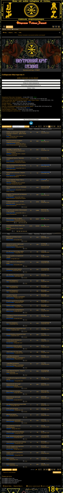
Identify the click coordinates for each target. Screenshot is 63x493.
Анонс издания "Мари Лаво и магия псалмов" (15, 180)
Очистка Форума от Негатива (9, 113)
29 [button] (44, 126)
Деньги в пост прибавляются (15, 310)
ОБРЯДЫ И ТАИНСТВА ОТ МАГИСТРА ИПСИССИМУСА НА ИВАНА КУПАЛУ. (15, 150)
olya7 (42, 345)
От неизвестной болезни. (8, 111)
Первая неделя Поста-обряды (15, 432)
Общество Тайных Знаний (13, 26)
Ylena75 (42, 328)
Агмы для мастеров (12, 408)
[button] (36, 127)
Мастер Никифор (10, 161)
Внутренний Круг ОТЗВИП (31, 70)
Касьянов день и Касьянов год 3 (16, 328)
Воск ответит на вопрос (13, 391)
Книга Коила (10, 458)
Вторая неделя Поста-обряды (15, 301)
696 (24, 231)
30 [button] (46, 126)
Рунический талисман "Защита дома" (15, 173)
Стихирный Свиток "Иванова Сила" (15, 158)
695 (21, 231)
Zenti (42, 255)
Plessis (42, 315)
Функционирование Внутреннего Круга (18, 144)
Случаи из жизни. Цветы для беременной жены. (14, 244)
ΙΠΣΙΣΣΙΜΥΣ (8, 153)
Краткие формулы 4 (12, 290)
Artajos (42, 377)
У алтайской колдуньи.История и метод (16, 378)
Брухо (7, 415)
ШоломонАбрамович (45, 322)
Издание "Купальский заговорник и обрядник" (16, 195)
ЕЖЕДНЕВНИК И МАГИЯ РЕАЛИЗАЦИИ (13, 426)
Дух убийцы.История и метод (15, 275)
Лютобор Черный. (6, 107)
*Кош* (7, 281)
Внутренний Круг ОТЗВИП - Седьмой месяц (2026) (14, 141)
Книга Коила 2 (10, 464)
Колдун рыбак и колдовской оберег (14, 256)
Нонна (42, 309)
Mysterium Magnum (10, 247)
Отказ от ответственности (31, 83)
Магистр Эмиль (9, 264)
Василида (43, 285)
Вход (10, 29)
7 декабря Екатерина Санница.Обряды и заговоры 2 (15, 356)
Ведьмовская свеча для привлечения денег (13, 384)
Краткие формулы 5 (12, 286)
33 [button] (54, 126)
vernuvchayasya (44, 261)
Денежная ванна (11, 414)
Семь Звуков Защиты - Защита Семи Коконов (15, 371)
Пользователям (13, 205)
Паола (42, 425)
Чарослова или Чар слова (14, 351)
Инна (42, 280)
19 (24, 222)
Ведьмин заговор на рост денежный (14, 237)
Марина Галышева (45, 186)
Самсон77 (43, 457)
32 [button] (51, 126)
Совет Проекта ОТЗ (10, 143)
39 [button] (58, 126)
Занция (42, 451)
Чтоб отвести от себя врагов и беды (15, 262)
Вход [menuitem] (56, 27)
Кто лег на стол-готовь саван (15, 251)
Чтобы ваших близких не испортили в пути (13, 340)
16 (19, 222)
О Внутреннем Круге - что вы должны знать (15, 202)
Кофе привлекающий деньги (15, 436)
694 (19, 231)
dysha (42, 351)
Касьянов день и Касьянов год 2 (16, 334)
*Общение (12, 191)
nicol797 (42, 236)
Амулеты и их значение (13, 420)
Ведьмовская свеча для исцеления (13, 397)
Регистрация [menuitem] (59, 27)
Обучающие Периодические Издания (18, 162)
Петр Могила (9, 270)
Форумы (24, 26)
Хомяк (42, 463)
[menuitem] (53, 27)
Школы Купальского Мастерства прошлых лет (16, 166)
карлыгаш (43, 396)
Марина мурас (44, 390)
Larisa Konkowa (44, 435)
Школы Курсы (13, 169)
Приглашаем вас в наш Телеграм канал (16, 187)
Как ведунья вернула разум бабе (16, 404)
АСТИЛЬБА (43, 243)
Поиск (5, 29)
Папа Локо (8, 182)
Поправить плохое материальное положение (16, 316)
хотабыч (43, 251)
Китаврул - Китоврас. (7, 108)
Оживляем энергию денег (14, 346)
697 (26, 231)
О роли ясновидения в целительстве (11, 114)
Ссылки (4, 27)
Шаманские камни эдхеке (14, 269)
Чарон (42, 193)
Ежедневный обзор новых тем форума (11, 101)
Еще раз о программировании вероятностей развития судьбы (17, 110)
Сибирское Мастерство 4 (13, 75)
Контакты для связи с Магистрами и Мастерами (16, 210)
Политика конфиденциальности (31, 85)
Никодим (8, 258)
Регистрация (15, 29)
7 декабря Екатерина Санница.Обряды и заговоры (15, 364)
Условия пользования (31, 80)
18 (22, 222)
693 (17, 231)
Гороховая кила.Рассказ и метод (16, 442)
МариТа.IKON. (44, 157)
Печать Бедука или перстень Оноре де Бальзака (15, 447)
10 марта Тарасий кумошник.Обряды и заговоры (15, 295)
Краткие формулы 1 (12, 323)
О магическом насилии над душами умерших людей (15, 102)
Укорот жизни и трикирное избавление (14, 453)
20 (26, 222)
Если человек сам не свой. (8, 105)
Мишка (42, 201)
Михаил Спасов (9, 239)
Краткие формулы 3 (12, 280)
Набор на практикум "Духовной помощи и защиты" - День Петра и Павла (20, 104)
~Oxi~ (42, 131)
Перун (7, 136)
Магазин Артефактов (14, 176)
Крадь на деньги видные (13, 305)
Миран (42, 140)
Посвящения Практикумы (11, 137)
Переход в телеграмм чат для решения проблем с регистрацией (31, 35)
